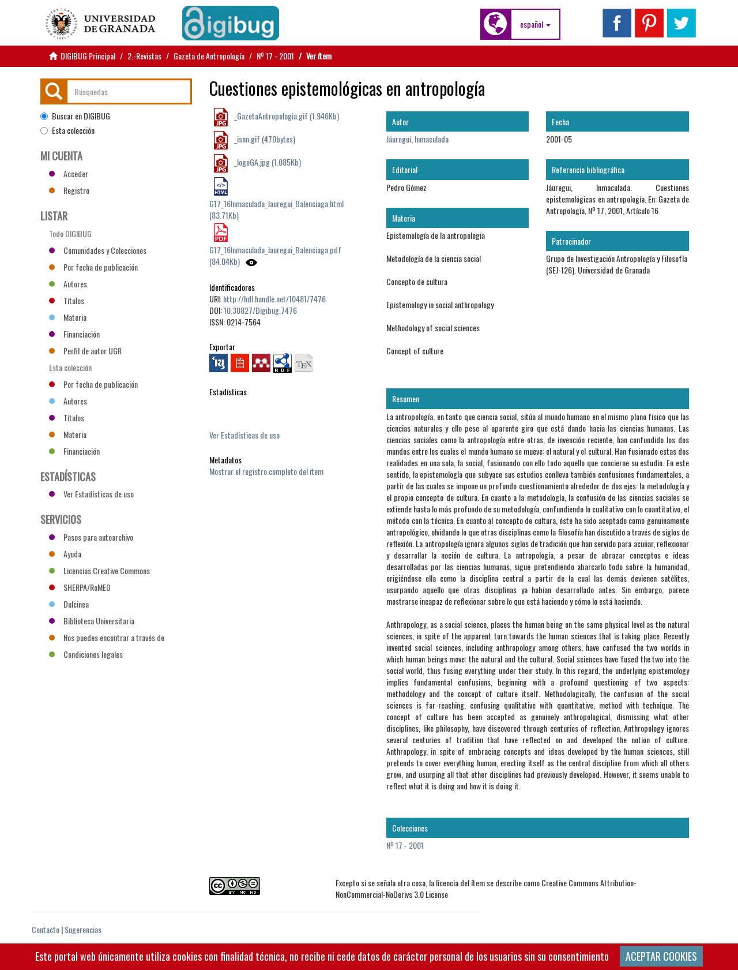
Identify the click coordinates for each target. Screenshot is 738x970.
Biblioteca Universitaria (91, 621)
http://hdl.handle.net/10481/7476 (274, 299)
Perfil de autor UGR (85, 350)
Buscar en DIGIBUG (75, 116)
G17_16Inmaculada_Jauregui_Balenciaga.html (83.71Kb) (276, 209)
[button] (535, 24)
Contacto (45, 929)
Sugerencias (83, 929)
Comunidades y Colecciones (97, 250)
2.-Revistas (144, 56)
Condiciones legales (86, 654)
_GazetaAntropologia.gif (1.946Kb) (285, 116)
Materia (67, 317)
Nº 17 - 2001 (275, 56)
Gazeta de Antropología (209, 56)
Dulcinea (69, 604)
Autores (68, 284)
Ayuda (65, 554)
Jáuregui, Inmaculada (417, 139)
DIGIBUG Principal (88, 56)
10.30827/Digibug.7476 (260, 310)
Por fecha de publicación (93, 267)
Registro (69, 190)
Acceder (68, 173)
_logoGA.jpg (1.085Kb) (266, 162)
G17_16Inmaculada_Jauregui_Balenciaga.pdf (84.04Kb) (275, 255)
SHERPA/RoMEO (80, 587)
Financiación (74, 334)
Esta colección (67, 130)
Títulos (66, 300)
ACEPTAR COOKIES (661, 956)
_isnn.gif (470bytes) (263, 139)
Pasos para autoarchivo (91, 537)
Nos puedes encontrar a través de (106, 637)
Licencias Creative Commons (99, 570)
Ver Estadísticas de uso (244, 435)
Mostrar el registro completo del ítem (266, 471)
